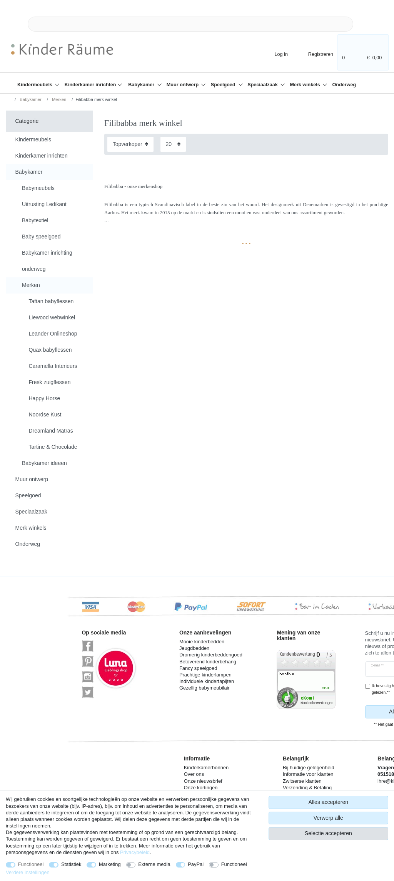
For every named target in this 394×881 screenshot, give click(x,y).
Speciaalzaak (263, 84)
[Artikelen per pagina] (173, 144)
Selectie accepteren (328, 833)
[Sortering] (130, 144)
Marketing (110, 864)
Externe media (154, 864)
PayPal (196, 864)
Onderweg (344, 84)
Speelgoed (224, 84)
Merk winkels (305, 84)
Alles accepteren (329, 802)
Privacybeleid (135, 852)
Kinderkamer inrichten (91, 84)
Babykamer (141, 84)
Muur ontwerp (183, 84)
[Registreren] (315, 53)
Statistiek (71, 864)
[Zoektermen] (190, 24)
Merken (58, 99)
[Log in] (274, 53)
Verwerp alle (328, 818)
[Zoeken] (365, 24)
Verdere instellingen (28, 872)
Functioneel (31, 864)
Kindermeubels (35, 84)
